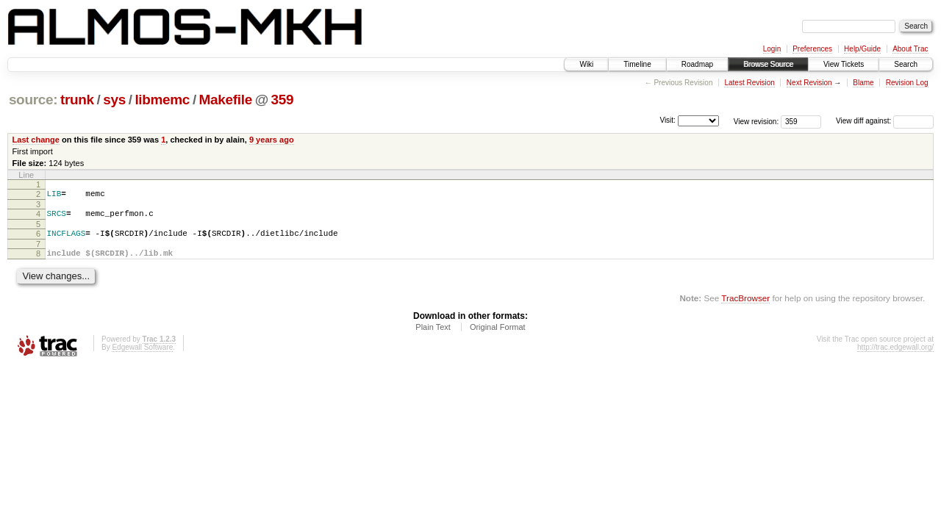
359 (282, 99)
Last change (36, 139)
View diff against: (885, 121)
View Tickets (843, 64)
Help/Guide (862, 49)
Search (905, 64)
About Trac (910, 49)
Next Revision (809, 83)
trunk (77, 99)
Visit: (667, 120)
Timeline (637, 64)
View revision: (756, 121)
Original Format (498, 335)
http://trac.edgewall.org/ (895, 356)
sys (114, 99)
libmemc (162, 99)
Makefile (225, 99)
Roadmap (697, 64)
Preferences (812, 49)
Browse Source (768, 64)
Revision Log (907, 83)
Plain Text (433, 335)
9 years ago (271, 139)
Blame (863, 83)
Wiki (586, 64)
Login (772, 49)
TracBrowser (745, 307)
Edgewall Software (142, 356)
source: (33, 99)
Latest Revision (749, 83)
